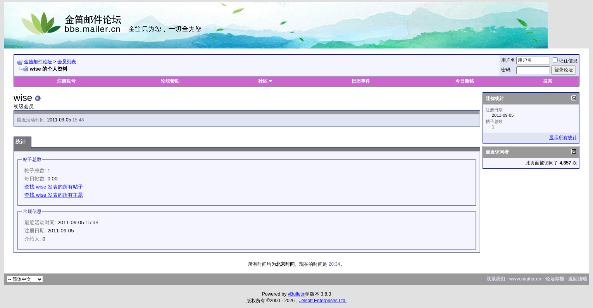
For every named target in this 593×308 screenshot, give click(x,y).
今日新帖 (464, 81)
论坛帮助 (170, 81)
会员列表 (66, 61)
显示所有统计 (563, 137)
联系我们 (495, 279)
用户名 (508, 60)
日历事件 (361, 81)
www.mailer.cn (525, 279)
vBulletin (296, 294)
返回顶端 (577, 279)
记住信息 (565, 61)
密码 (505, 70)
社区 (265, 81)
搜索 (547, 81)
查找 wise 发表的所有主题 (53, 195)
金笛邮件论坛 (38, 61)
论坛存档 (554, 279)
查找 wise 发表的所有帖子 (53, 187)
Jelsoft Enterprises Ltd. (322, 300)
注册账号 (66, 81)
